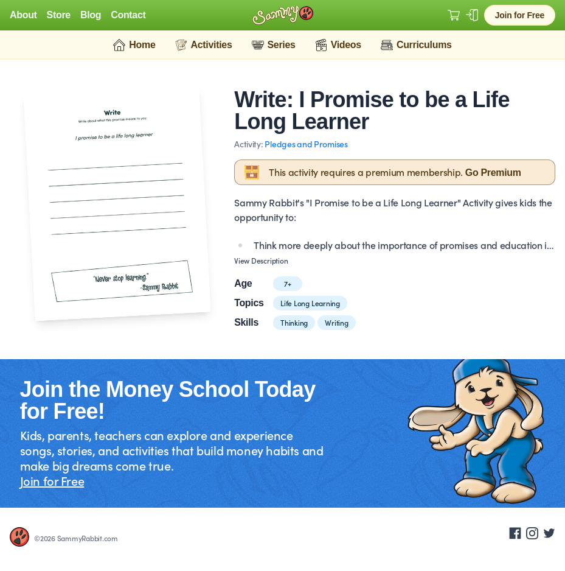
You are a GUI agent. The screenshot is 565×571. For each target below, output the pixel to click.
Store (59, 15)
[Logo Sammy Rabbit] (282, 15)
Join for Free (519, 15)
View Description (261, 260)
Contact (128, 15)
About (23, 15)
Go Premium (493, 172)
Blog (90, 15)
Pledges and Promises (306, 144)
